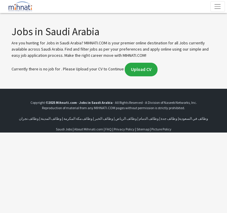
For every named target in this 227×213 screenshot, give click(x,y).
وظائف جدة (169, 118)
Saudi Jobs (64, 129)
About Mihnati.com (89, 129)
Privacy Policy (124, 129)
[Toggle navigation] (217, 6)
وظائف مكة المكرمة (78, 118)
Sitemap (143, 129)
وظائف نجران (29, 118)
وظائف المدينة (51, 118)
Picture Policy (161, 129)
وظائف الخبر (104, 118)
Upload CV (141, 69)
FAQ (108, 129)
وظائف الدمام (149, 118)
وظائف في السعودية (193, 118)
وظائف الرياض (126, 118)
